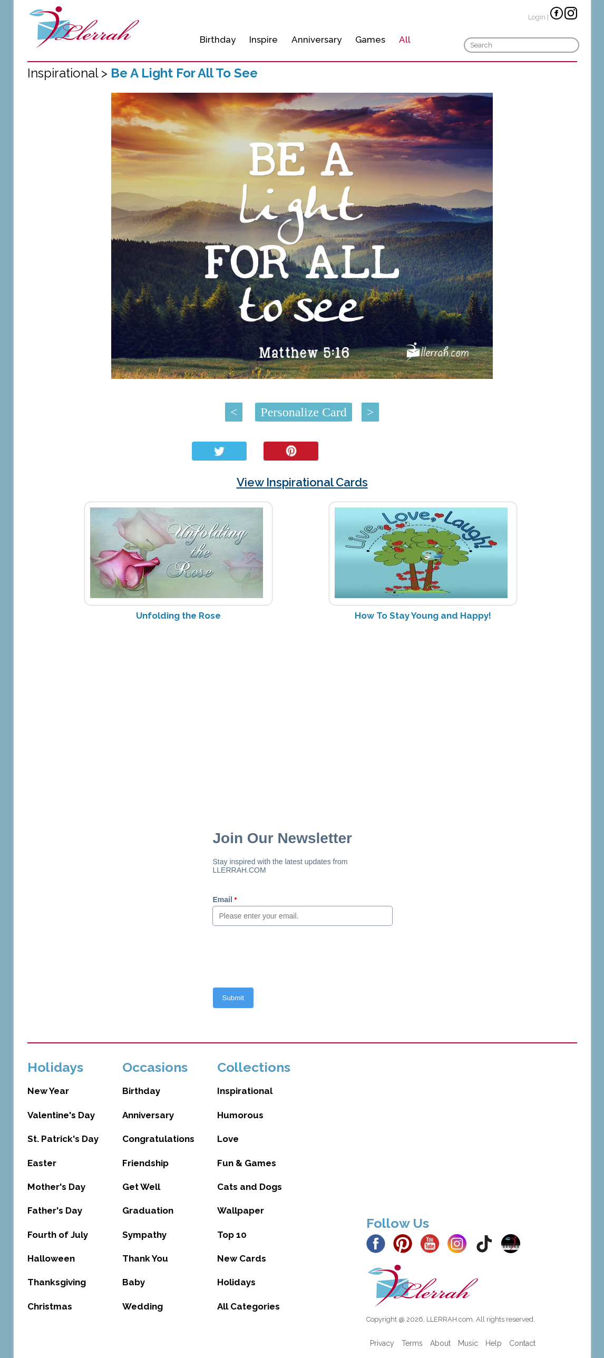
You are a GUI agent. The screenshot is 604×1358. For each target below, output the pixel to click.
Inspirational (244, 1091)
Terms (412, 1343)
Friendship (145, 1163)
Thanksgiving (56, 1282)
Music (468, 1343)
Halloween (51, 1258)
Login (536, 17)
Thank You (145, 1258)
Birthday (218, 39)
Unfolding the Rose (178, 615)
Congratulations (158, 1139)
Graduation (147, 1210)
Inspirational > (69, 73)
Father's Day (54, 1210)
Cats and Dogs (249, 1186)
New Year (48, 1091)
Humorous (240, 1115)
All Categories (248, 1306)
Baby (133, 1282)
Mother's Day (56, 1186)
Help (493, 1343)
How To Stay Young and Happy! (423, 615)
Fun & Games (246, 1163)
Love (228, 1139)
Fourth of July (57, 1234)
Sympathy (144, 1234)
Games (370, 39)
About (440, 1343)
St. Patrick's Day (63, 1139)
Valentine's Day (61, 1115)
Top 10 (232, 1234)
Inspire (263, 39)
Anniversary (316, 39)
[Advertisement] (302, 713)
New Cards (241, 1258)
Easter (41, 1163)
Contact (522, 1343)
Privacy (382, 1343)
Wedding (142, 1306)
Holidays (236, 1282)
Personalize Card (303, 412)
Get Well (141, 1186)
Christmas (49, 1306)
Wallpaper (240, 1210)
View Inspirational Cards (302, 482)
